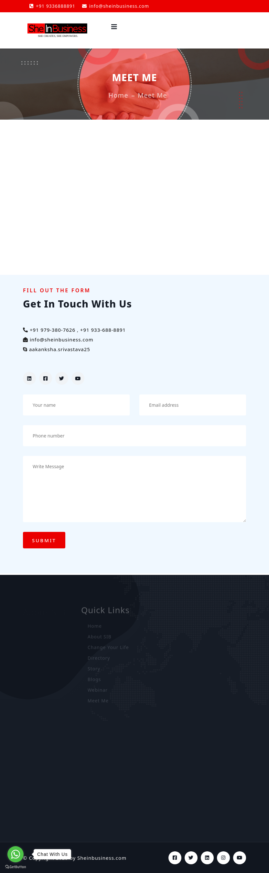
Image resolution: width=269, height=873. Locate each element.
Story (94, 670)
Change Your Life (108, 649)
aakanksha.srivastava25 (59, 349)
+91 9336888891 (52, 6)
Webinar (98, 692)
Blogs (94, 681)
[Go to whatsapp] (15, 854)
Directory (99, 660)
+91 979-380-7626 (52, 330)
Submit (44, 540)
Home (118, 95)
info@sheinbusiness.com (115, 6)
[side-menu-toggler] (114, 27)
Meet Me (98, 702)
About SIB (100, 638)
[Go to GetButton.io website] (15, 866)
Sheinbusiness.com (101, 858)
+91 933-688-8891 (103, 330)
